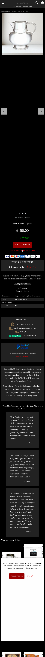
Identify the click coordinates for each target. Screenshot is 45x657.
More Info (30, 576)
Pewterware (14, 11)
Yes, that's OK (17, 576)
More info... (31, 267)
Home (2, 11)
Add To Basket (22, 245)
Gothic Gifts (22, 3)
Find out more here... (22, 356)
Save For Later (29, 251)
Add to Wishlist (16, 251)
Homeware (7, 11)
